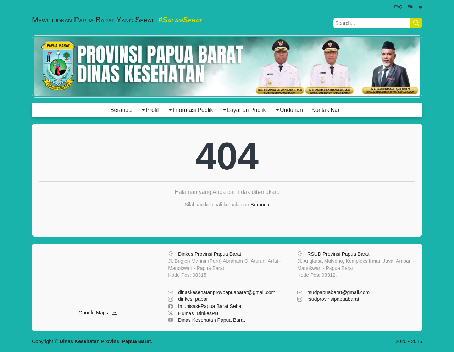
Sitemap (415, 7)
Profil (152, 110)
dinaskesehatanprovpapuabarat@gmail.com (226, 292)
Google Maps (97, 312)
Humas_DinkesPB (198, 313)
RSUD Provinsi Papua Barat (338, 254)
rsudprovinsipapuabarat (333, 299)
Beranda (121, 110)
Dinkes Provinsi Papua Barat (209, 254)
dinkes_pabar (193, 299)
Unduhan (291, 110)
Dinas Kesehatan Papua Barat (211, 320)
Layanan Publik (246, 110)
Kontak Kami (327, 110)
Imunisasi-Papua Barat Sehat (210, 306)
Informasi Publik (193, 110)
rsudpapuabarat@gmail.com (338, 292)
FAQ (398, 7)
